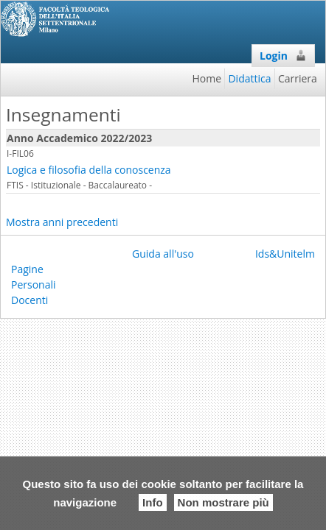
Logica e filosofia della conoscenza (89, 170)
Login (283, 56)
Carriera (297, 78)
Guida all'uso (163, 254)
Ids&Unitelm (285, 254)
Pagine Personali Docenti (33, 284)
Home (207, 78)
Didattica (249, 78)
